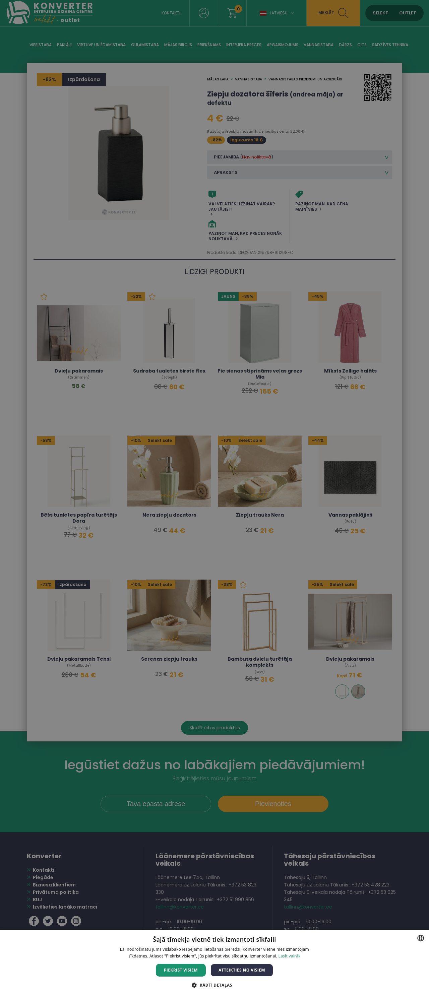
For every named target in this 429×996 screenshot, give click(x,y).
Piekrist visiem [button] (181, 970)
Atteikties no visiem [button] (242, 970)
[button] (214, 985)
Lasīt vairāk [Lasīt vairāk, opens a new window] (290, 956)
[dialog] (214, 498)
